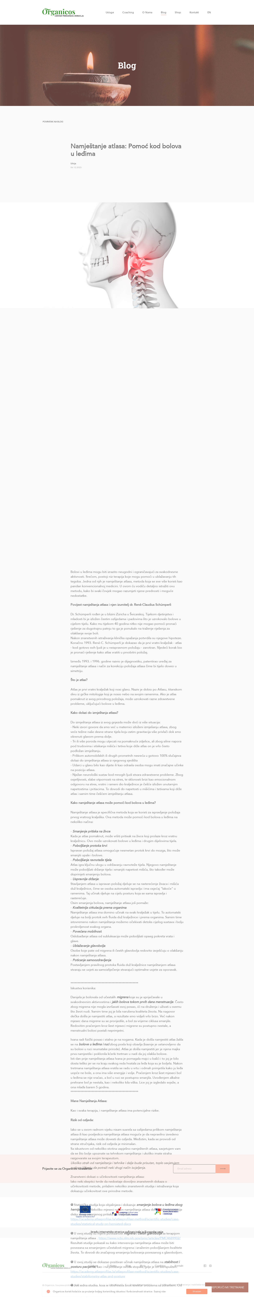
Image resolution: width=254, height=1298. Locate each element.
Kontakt (194, 12)
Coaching (128, 12)
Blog (163, 12)
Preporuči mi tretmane (226, 1287)
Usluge (110, 12)
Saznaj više (160, 1291)
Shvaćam (197, 1291)
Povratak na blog (53, 121)
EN (209, 12)
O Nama (147, 12)
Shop (178, 12)
